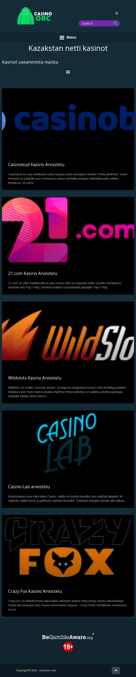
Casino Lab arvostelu (29, 486)
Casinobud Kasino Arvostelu (36, 164)
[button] (68, 71)
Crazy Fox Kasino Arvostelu (35, 591)
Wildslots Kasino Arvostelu (34, 378)
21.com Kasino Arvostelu (32, 273)
